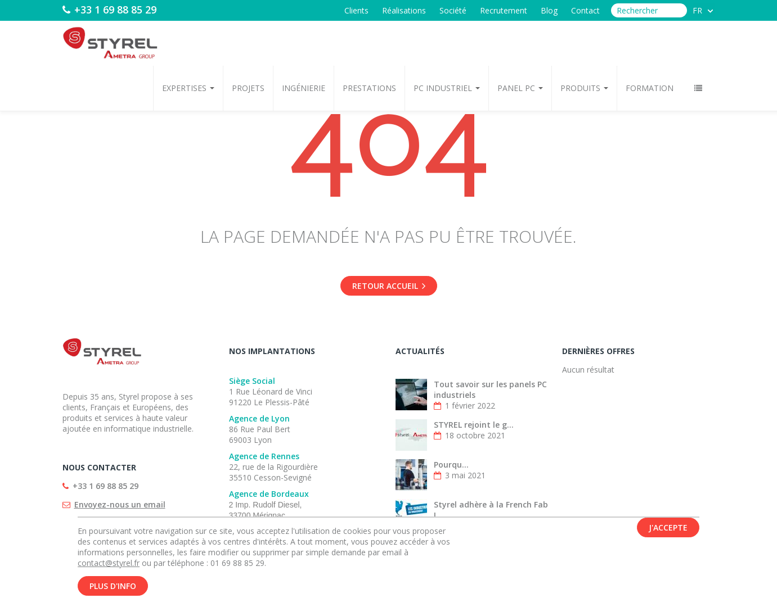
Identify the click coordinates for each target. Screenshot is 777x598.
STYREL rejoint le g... (474, 424)
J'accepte (668, 529)
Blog (549, 10)
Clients (356, 10)
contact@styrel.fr (109, 565)
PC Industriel (447, 88)
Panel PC (520, 88)
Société (452, 10)
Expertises (188, 88)
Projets (248, 88)
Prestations (369, 88)
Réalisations (404, 10)
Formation (649, 88)
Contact (585, 10)
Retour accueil (388, 285)
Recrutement (503, 10)
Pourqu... (451, 464)
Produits (584, 88)
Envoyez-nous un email (119, 504)
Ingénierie (303, 88)
